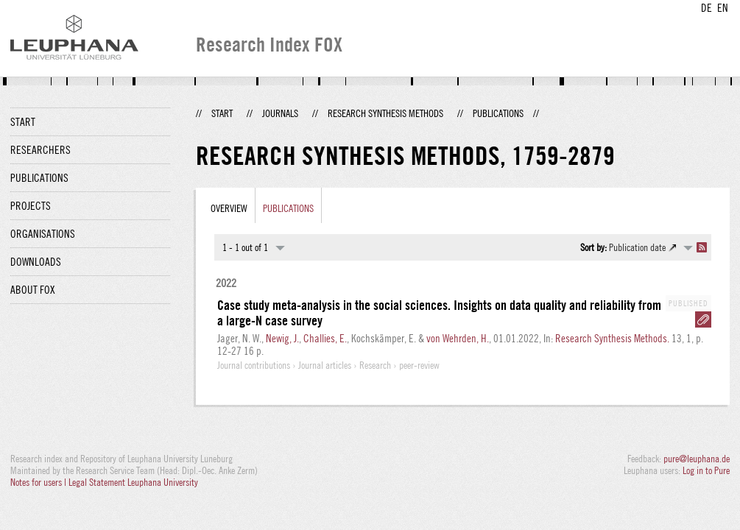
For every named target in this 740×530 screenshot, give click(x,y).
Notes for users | (39, 482)
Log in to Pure (706, 470)
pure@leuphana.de (696, 458)
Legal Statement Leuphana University (133, 482)
